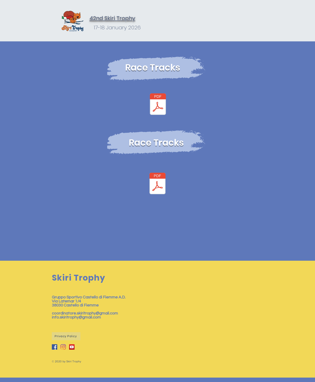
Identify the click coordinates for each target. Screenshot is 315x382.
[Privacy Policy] (66, 336)
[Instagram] (63, 347)
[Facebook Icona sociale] (54, 347)
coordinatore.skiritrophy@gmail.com (85, 313)
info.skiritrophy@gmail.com (76, 317)
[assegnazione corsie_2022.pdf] (157, 184)
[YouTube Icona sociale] (72, 347)
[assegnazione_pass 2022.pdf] (158, 105)
